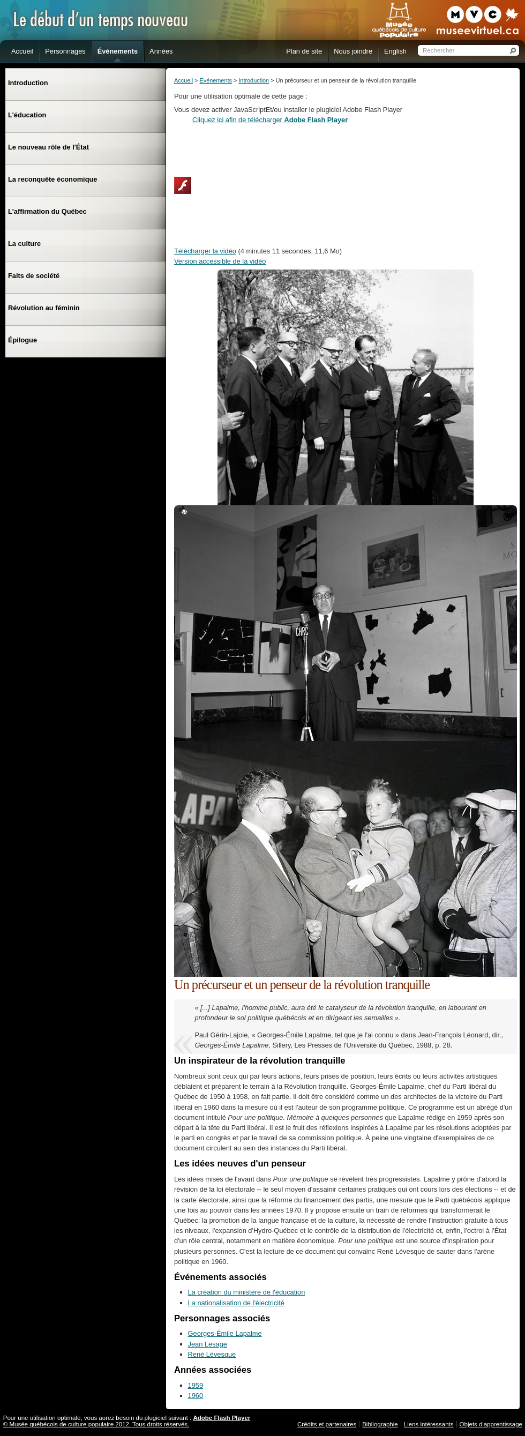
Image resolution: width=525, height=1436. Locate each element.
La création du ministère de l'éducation (246, 1292)
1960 (195, 1396)
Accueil (183, 80)
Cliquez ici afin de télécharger (270, 120)
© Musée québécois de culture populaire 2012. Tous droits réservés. (96, 1424)
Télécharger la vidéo (205, 251)
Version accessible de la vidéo (220, 261)
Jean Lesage (207, 1344)
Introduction (253, 80)
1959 (195, 1385)
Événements (215, 80)
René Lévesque (212, 1354)
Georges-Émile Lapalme (225, 1333)
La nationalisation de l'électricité (236, 1303)
